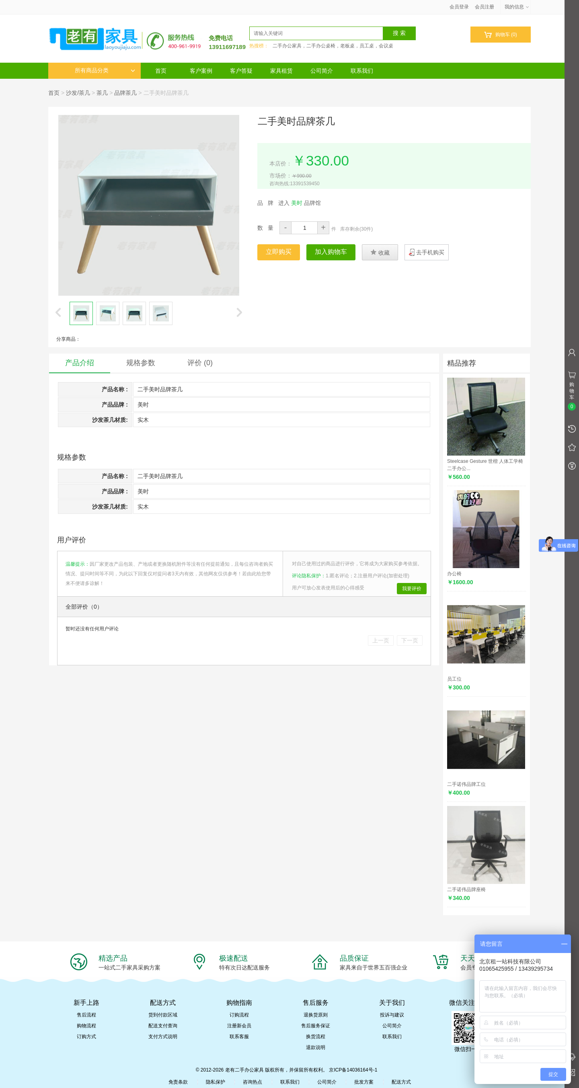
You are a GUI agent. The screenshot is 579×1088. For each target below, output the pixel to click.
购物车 (500, 35)
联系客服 (239, 1036)
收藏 (380, 252)
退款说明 (315, 1047)
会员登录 (459, 7)
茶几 (102, 93)
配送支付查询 (162, 1026)
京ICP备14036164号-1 (353, 1070)
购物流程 (86, 1026)
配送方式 (401, 1082)
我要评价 (411, 588)
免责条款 (178, 1082)
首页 (160, 70)
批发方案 (364, 1082)
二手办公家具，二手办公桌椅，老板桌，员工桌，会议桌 (333, 46)
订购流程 (239, 1015)
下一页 (409, 640)
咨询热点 (252, 1082)
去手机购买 (430, 252)
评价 (200, 363)
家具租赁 (281, 70)
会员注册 (484, 7)
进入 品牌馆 (299, 203)
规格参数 (140, 363)
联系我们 (362, 70)
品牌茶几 (125, 93)
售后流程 (86, 1015)
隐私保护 (215, 1082)
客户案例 (201, 70)
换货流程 (315, 1036)
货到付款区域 (162, 1015)
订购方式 (86, 1036)
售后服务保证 (315, 1026)
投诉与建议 (392, 1015)
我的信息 (517, 7)
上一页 (380, 640)
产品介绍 (79, 363)
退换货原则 (316, 1015)
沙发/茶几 (78, 93)
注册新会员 (239, 1026)
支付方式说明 (162, 1036)
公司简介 (321, 70)
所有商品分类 (105, 70)
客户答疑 (241, 70)
